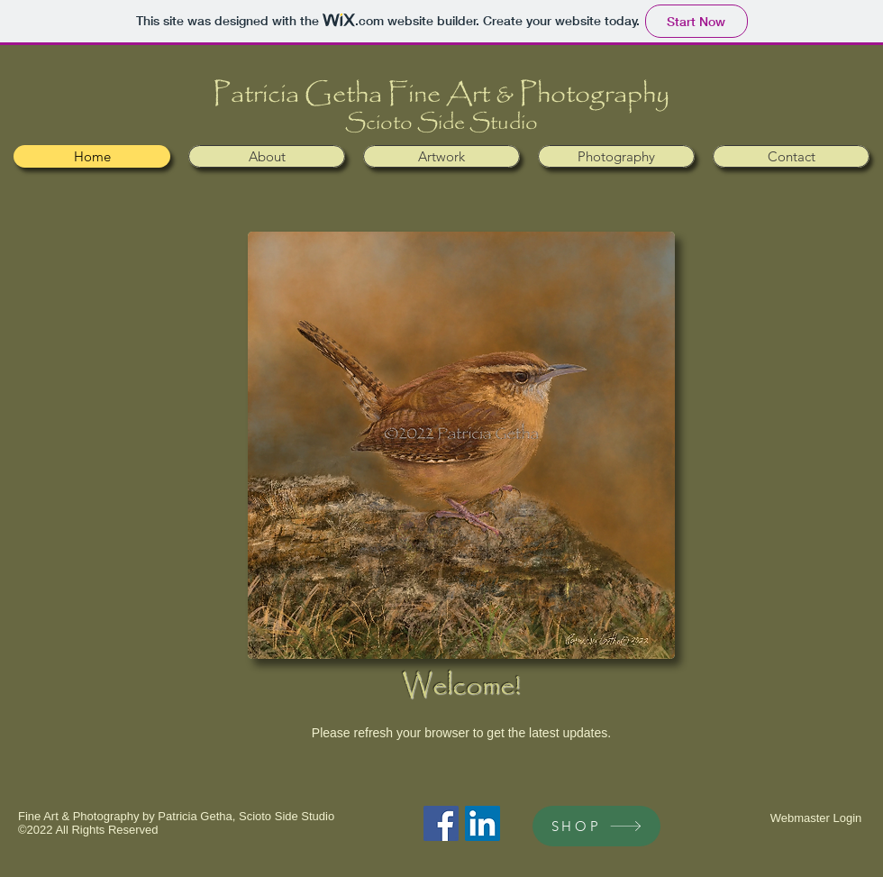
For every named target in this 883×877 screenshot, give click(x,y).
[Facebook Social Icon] (441, 823)
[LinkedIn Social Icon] (482, 823)
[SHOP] (596, 826)
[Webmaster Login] (816, 818)
